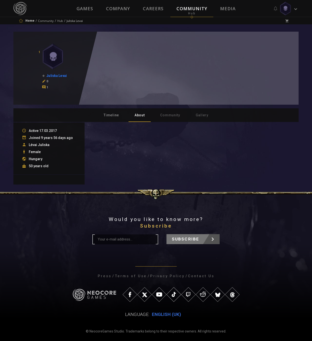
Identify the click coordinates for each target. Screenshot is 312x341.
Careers (153, 8)
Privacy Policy (167, 276)
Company (118, 8)
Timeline (111, 115)
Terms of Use (131, 276)
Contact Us (201, 276)
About (140, 115)
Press (104, 276)
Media (228, 8)
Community (192, 8)
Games (84, 8)
